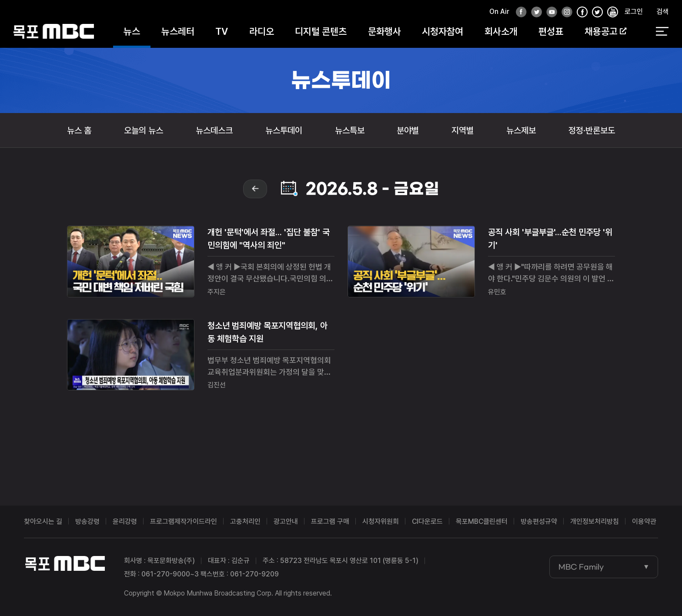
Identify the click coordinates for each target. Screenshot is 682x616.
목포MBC (53, 31)
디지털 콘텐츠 (321, 31)
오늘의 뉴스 (143, 130)
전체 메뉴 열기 (662, 32)
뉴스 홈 (79, 130)
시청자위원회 (380, 521)
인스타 (565, 12)
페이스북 (519, 12)
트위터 (534, 12)
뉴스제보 (521, 130)
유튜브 (549, 12)
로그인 (634, 11)
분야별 (408, 130)
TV (221, 31)
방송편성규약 (539, 521)
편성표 (550, 31)
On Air (499, 11)
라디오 (261, 31)
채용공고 (605, 31)
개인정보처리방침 (594, 521)
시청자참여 (442, 31)
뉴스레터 (177, 31)
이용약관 (644, 521)
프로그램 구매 (330, 521)
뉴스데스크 (214, 130)
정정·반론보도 (591, 130)
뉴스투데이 (283, 130)
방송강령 (87, 521)
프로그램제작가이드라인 (183, 521)
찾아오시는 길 (43, 521)
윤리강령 (125, 521)
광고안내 (286, 521)
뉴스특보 (349, 130)
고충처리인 (245, 521)
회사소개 (501, 31)
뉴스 (132, 31)
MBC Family (581, 566)
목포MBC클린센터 (482, 521)
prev (255, 189)
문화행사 (384, 31)
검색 (662, 11)
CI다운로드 (427, 521)
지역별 (462, 130)
